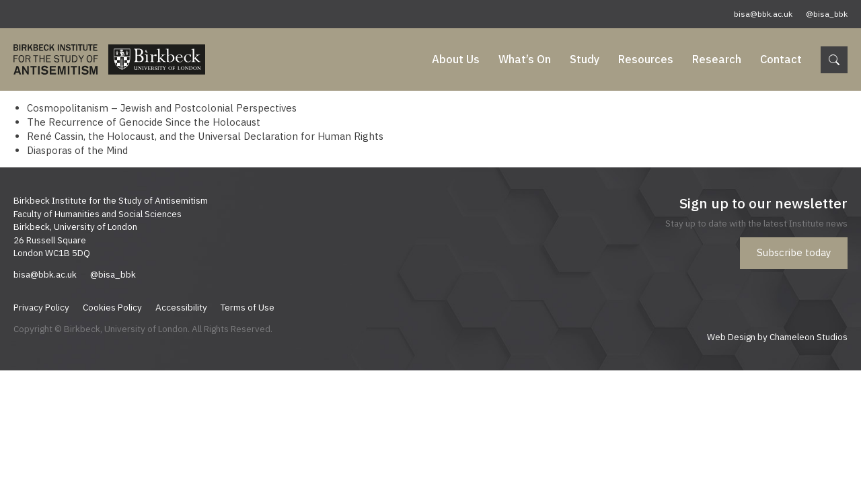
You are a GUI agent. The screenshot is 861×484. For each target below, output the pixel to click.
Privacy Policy (41, 307)
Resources (645, 59)
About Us (456, 59)
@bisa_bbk (827, 14)
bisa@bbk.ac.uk (763, 14)
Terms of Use (247, 307)
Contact (781, 59)
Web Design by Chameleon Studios (777, 337)
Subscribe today (794, 252)
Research (716, 59)
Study (584, 59)
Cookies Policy (112, 307)
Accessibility (181, 307)
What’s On (524, 59)
